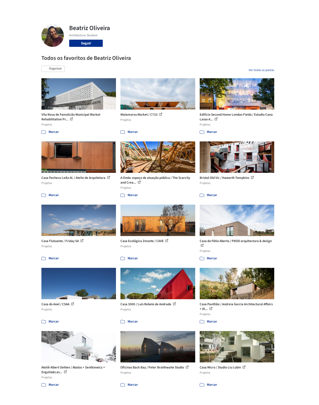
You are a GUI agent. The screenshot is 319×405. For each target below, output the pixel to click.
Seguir (86, 43)
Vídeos (226, 6)
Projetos (150, 6)
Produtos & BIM (189, 6)
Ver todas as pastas (261, 70)
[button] (53, 69)
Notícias (210, 6)
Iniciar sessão (250, 6)
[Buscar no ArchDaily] (92, 6)
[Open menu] (294, 6)
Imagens (166, 6)
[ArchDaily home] (25, 6)
